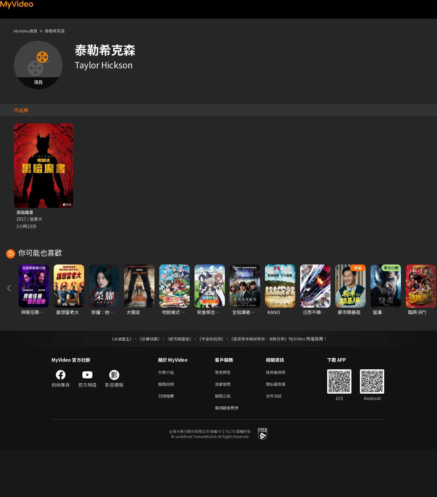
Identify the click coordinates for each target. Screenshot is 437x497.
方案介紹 (167, 416)
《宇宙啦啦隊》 (212, 383)
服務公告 (224, 442)
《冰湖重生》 (116, 383)
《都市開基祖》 (178, 383)
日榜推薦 (167, 442)
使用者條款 (280, 416)
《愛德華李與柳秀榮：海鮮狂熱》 (263, 383)
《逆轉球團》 (146, 383)
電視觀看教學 (228, 455)
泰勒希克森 (60, 31)
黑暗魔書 (25, 212)
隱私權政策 (280, 429)
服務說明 (167, 429)
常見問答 (224, 416)
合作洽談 (278, 442)
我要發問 (224, 429)
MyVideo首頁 (28, 31)
